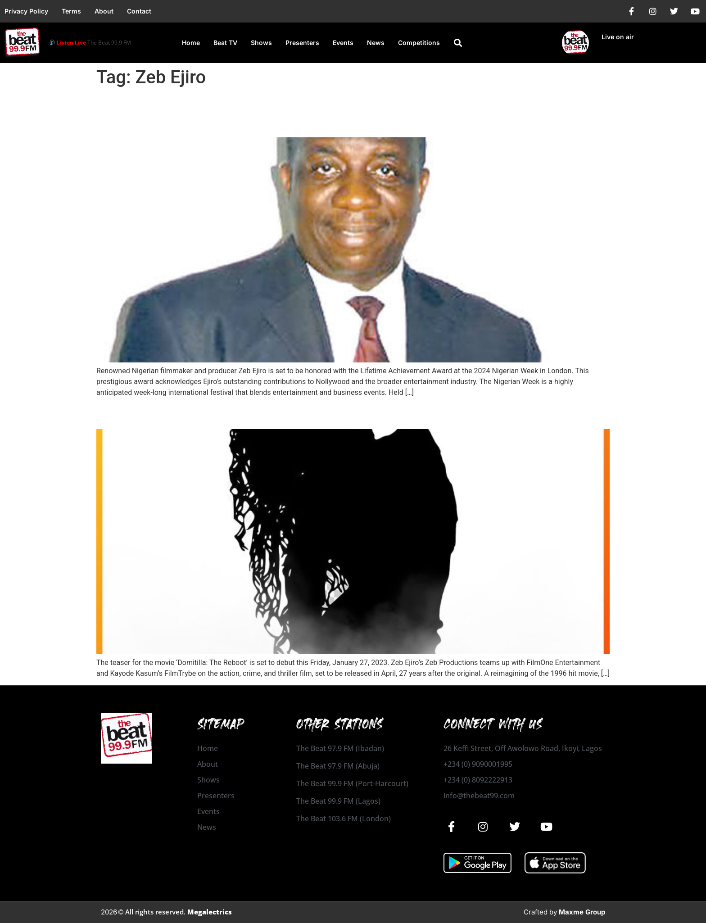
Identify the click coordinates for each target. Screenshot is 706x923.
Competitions (419, 42)
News (376, 42)
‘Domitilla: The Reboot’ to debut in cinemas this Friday (269, 412)
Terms (71, 11)
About (104, 11)
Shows (261, 42)
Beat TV (225, 42)
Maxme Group (582, 912)
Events (343, 42)
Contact (139, 11)
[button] (457, 42)
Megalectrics (209, 911)
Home (191, 42)
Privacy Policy (26, 11)
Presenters (302, 42)
